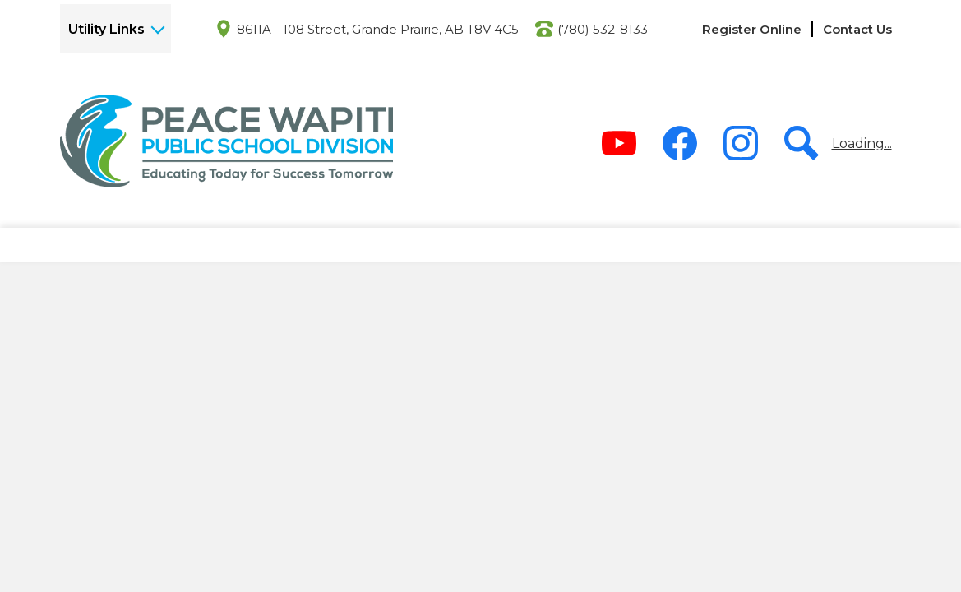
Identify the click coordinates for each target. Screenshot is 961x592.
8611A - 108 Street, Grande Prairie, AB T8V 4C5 (378, 29)
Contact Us (857, 29)
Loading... (862, 143)
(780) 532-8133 (602, 29)
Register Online (752, 29)
